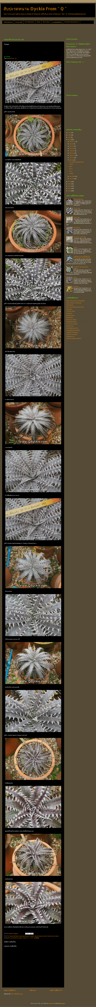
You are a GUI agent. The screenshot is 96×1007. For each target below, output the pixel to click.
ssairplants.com (70, 336)
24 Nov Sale (76, 208)
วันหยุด (71, 173)
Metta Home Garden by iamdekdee (75, 300)
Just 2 (70, 168)
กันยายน (72, 146)
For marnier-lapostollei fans (76, 162)
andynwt (51, 1003)
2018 (69, 139)
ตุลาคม (72, 143)
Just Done (76, 286)
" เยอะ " (75, 247)
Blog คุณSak (69, 317)
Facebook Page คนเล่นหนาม (73, 338)
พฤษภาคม (72, 155)
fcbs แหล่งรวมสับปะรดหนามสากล (75, 307)
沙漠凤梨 (36, 938)
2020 (69, 135)
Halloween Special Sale (79, 237)
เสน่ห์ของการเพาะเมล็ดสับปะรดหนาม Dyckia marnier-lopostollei (81, 257)
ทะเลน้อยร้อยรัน (57, 22)
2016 (69, 184)
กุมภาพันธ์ (72, 176)
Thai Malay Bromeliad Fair (71, 22)
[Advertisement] (34, 30)
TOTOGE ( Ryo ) (70, 311)
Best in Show (46, 22)
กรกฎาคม (72, 150)
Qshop (38, 22)
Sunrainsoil (69, 309)
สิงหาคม (72, 148)
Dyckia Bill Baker (14, 936)
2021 (69, 132)
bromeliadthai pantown (72, 328)
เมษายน (72, 157)
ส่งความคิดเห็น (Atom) (17, 994)
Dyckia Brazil (69, 305)
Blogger (63, 1003)
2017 (69, 181)
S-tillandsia (69, 313)
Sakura (25, 938)
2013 (69, 190)
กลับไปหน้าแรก (8, 22)
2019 (69, 137)
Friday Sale (76, 217)
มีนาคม (72, 160)
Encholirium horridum (16, 938)
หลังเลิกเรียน (76, 227)
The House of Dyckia (71, 324)
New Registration (29, 22)
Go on (71, 171)
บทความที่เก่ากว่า (56, 990)
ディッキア (30, 938)
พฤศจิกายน (73, 141)
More (70, 166)
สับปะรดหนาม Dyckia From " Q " (35, 8)
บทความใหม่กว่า (10, 990)
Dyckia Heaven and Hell (41, 936)
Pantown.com (69, 326)
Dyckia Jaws (51, 936)
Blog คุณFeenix (70, 315)
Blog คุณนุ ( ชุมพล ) (71, 319)
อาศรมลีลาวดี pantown (72, 332)
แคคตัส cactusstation (71, 334)
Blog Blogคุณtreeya (71, 321)
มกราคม (72, 178)
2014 (69, 188)
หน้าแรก (33, 990)
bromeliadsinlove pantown (73, 330)
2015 (69, 186)
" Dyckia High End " (78, 199)
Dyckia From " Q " (12, 58)
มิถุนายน (72, 153)
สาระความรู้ (18, 22)
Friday (75, 277)
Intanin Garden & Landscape (73, 303)
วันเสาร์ (71, 164)
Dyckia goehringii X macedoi (26, 936)
